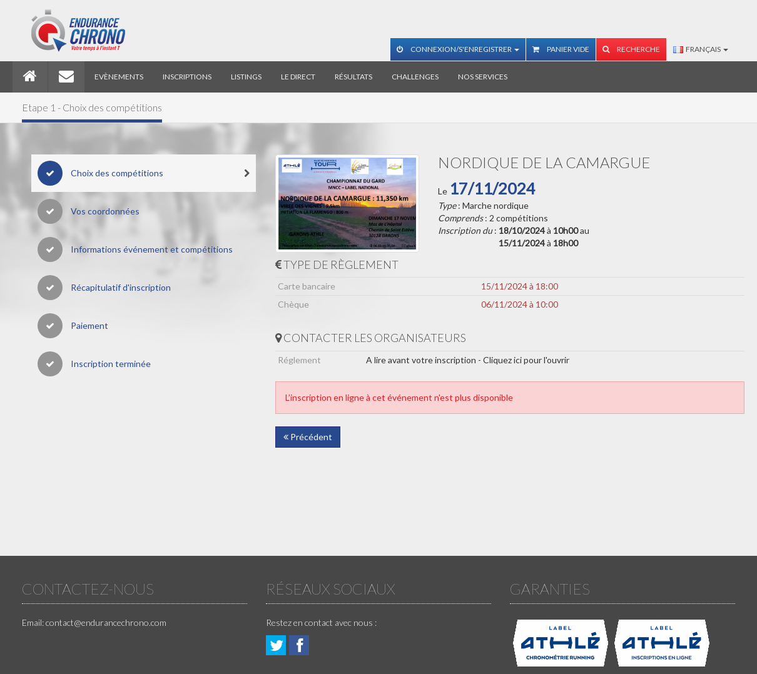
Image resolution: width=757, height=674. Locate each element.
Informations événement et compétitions (135, 249)
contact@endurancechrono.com (106, 622)
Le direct (298, 76)
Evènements (118, 76)
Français (700, 49)
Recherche (631, 49)
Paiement (73, 325)
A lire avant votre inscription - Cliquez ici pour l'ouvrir (467, 360)
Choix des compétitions (144, 173)
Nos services (482, 76)
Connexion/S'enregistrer (458, 49)
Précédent (307, 436)
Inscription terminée (94, 363)
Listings (246, 76)
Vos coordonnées (89, 211)
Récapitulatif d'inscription (104, 287)
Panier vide (560, 49)
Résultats (353, 76)
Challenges (415, 76)
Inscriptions (187, 76)
